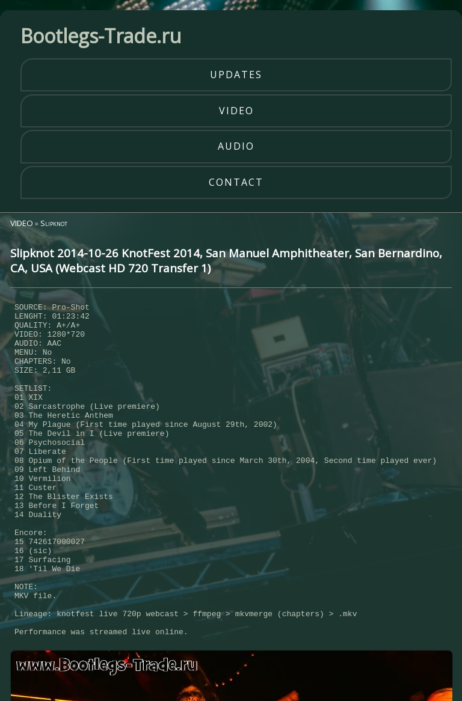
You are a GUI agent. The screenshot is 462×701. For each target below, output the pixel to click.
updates (236, 74)
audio (236, 146)
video (236, 110)
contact (236, 182)
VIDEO (21, 223)
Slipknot (53, 223)
